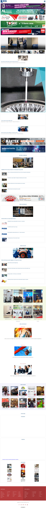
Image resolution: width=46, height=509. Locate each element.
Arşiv (39, 495)
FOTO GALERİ (23, 288)
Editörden (40, 491)
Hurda (13, 496)
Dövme (8, 495)
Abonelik (40, 496)
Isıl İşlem (19, 491)
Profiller (33, 496)
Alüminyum (2, 495)
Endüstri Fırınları (15, 491)
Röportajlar (26, 496)
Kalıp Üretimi (19, 496)
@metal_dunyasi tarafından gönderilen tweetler (10, 459)
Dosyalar (26, 495)
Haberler (26, 491)
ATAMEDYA (23, 507)
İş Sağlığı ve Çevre (19, 495)
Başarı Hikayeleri (34, 491)
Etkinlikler (33, 495)
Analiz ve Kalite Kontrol (2, 496)
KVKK (25, 497)
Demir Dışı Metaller (8, 494)
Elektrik (8, 496)
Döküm (1, 491)
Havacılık (14, 495)
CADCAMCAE (8, 491)
